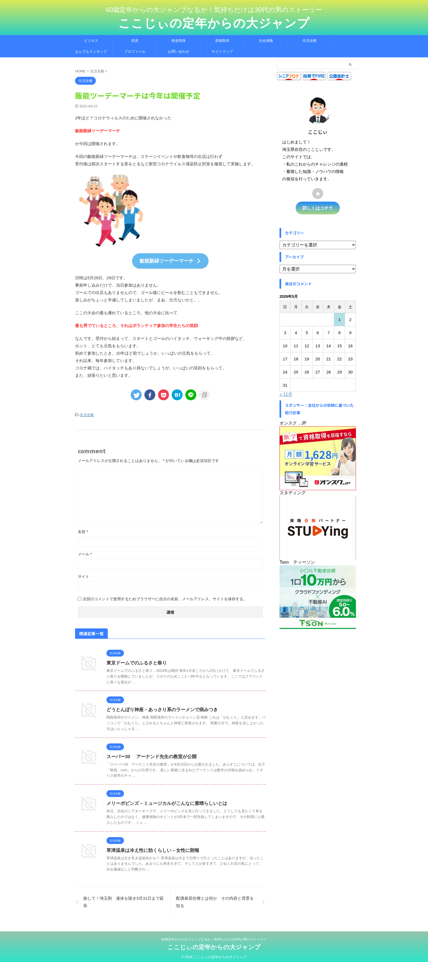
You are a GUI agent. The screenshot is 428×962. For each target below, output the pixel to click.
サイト (83, 574)
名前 (83, 529)
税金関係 (178, 41)
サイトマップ (222, 51)
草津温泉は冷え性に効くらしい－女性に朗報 (150, 847)
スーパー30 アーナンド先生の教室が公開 (148, 754)
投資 (134, 41)
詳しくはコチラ (317, 207)
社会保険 (266, 41)
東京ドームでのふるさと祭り (134, 660)
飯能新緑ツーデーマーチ (170, 260)
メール (85, 551)
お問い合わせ (178, 51)
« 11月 (286, 393)
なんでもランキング (91, 51)
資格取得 (222, 41)
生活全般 (309, 41)
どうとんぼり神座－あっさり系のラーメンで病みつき (158, 707)
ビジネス (91, 41)
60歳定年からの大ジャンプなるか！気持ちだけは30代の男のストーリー (214, 937)
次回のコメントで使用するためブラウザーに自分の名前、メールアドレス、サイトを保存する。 (165, 596)
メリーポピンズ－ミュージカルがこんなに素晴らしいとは (163, 800)
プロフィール (134, 51)
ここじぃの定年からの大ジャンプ (214, 23)
